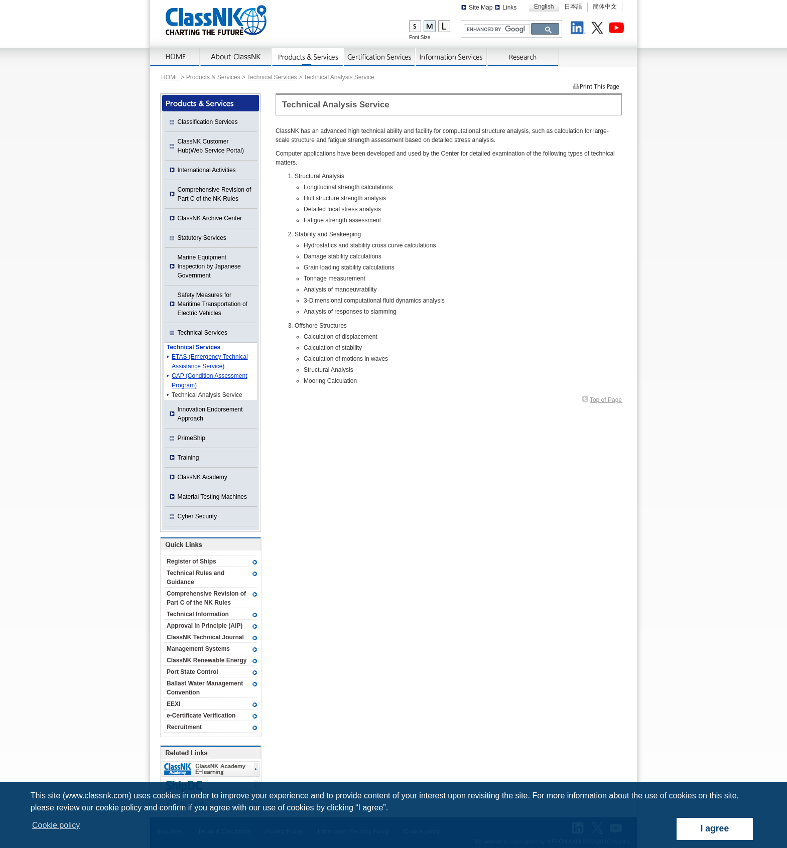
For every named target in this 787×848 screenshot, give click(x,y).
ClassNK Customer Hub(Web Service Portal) (211, 146)
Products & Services (308, 57)
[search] (496, 29)
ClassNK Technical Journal (205, 637)
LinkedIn (580, 29)
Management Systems (198, 648)
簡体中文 (605, 6)
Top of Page (606, 399)
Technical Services (272, 77)
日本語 (573, 6)
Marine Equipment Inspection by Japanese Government (209, 266)
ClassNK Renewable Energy (206, 660)
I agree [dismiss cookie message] (714, 828)
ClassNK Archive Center (210, 218)
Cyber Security (197, 516)
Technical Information (198, 614)
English (544, 6)
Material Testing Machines (212, 496)
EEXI (173, 704)
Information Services (451, 57)
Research (523, 57)
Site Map (480, 7)
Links (509, 7)
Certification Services (380, 57)
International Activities (207, 170)
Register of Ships (191, 561)
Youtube (618, 29)
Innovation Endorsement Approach (210, 414)
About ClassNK (236, 57)
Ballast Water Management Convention (205, 688)
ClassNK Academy (202, 477)
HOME (170, 77)
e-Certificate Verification (201, 715)
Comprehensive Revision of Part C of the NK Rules (214, 194)
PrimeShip (191, 438)
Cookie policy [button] (56, 825)
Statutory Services (202, 237)
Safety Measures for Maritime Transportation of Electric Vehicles (212, 304)
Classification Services (208, 121)
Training (188, 457)
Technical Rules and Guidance (195, 578)
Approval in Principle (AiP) (204, 625)
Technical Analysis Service (207, 394)
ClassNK (216, 20)
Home (175, 57)
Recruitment (184, 727)
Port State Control (192, 671)
